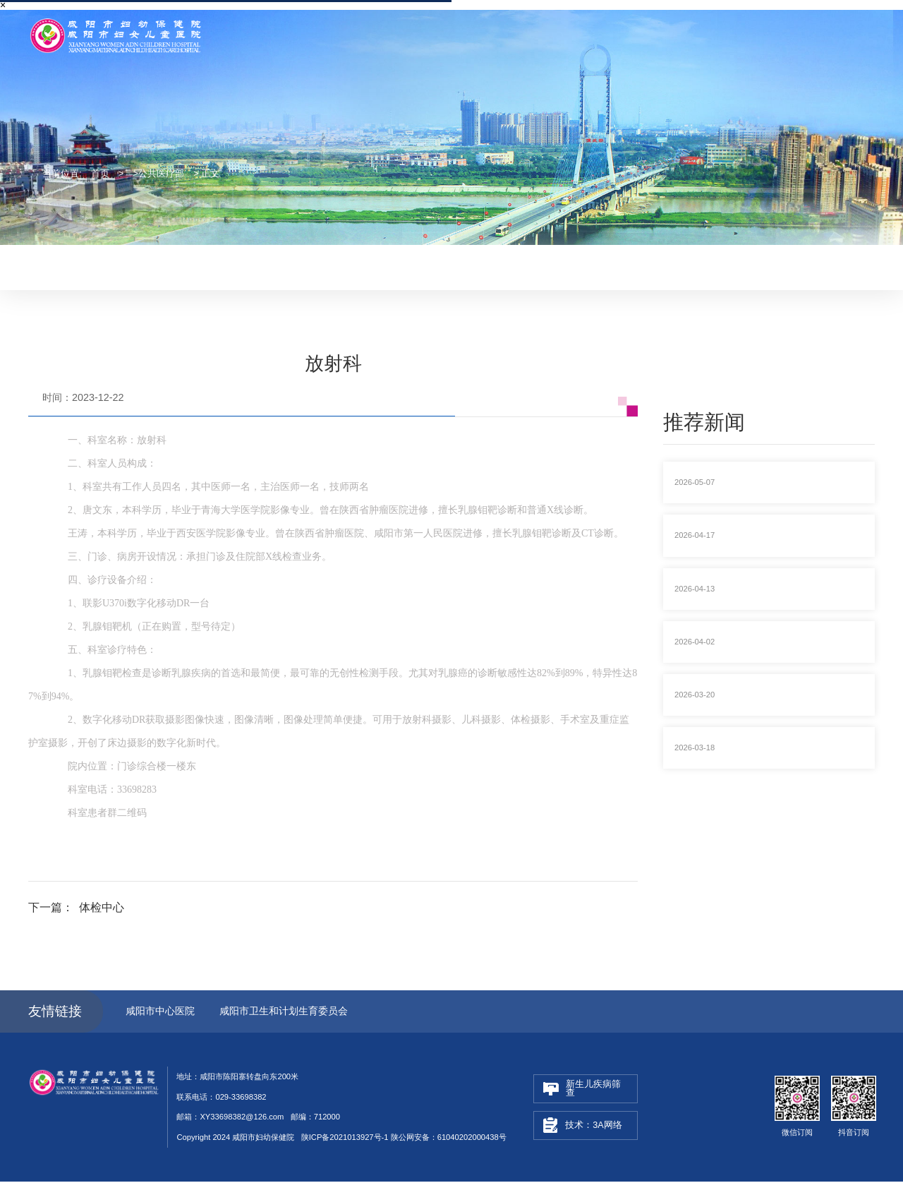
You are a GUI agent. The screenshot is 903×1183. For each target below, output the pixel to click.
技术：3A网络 (582, 1126)
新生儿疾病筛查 (582, 1089)
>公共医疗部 (158, 173)
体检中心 (101, 908)
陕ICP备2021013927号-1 (345, 1138)
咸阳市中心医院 (160, 1012)
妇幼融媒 (474, 266)
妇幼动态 (414, 266)
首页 (100, 173)
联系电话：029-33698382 (721, 20)
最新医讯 (355, 266)
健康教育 (533, 266)
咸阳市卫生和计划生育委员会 (286, 1012)
